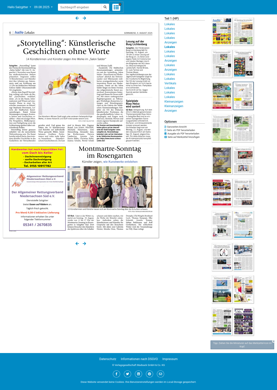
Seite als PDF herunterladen (179, 130)
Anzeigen (170, 42)
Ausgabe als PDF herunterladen (181, 133)
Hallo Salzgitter (18, 7)
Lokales (169, 24)
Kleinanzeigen (173, 101)
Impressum (170, 359)
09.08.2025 (42, 7)
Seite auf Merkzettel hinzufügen (182, 137)
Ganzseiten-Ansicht (175, 127)
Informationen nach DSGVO (139, 359)
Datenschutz (107, 359)
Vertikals (170, 83)
